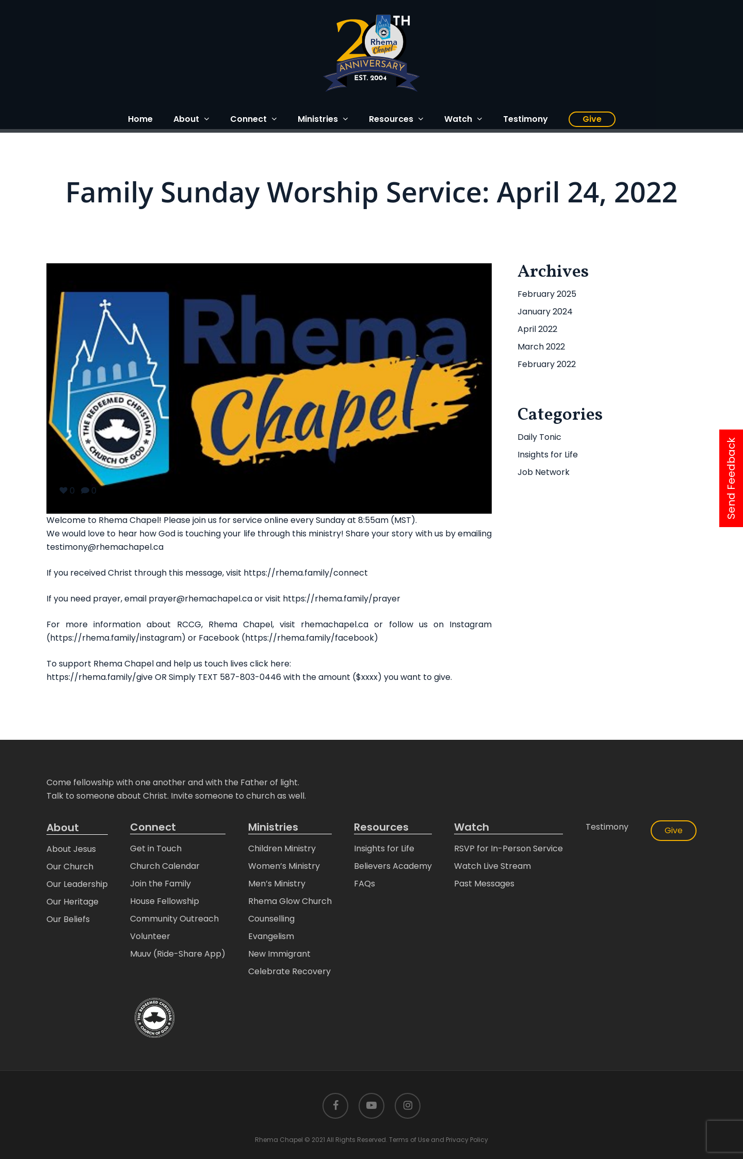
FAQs (364, 884)
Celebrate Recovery (289, 971)
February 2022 (547, 364)
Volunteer (150, 936)
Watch (471, 827)
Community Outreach (174, 919)
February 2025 (547, 294)
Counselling (271, 919)
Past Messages (484, 884)
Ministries (273, 827)
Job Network (544, 472)
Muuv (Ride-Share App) (177, 954)
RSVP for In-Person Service (508, 848)
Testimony (607, 827)
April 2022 (537, 329)
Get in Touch (156, 848)
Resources (381, 827)
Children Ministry (282, 848)
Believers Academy (393, 866)
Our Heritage (72, 902)
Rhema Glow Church (290, 901)
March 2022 (541, 347)
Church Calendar (165, 866)
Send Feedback (731, 478)
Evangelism (271, 936)
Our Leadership (77, 884)
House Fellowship (164, 901)
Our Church (69, 866)
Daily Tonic (539, 437)
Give (674, 830)
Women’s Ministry (284, 866)
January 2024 (545, 311)
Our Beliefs (68, 919)
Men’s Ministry (276, 884)
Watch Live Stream (492, 866)
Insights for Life (548, 455)
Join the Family (160, 884)
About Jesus (71, 849)
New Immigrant (279, 954)
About (62, 827)
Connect (153, 827)
